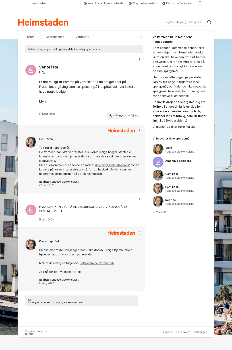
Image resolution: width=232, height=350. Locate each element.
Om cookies (183, 332)
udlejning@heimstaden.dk (112, 165)
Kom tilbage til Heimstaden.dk (103, 3)
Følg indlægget (116, 115)
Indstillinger (200, 332)
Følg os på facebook (176, 3)
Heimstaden (38, 3)
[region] (81, 89)
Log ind (167, 332)
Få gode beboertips (143, 3)
